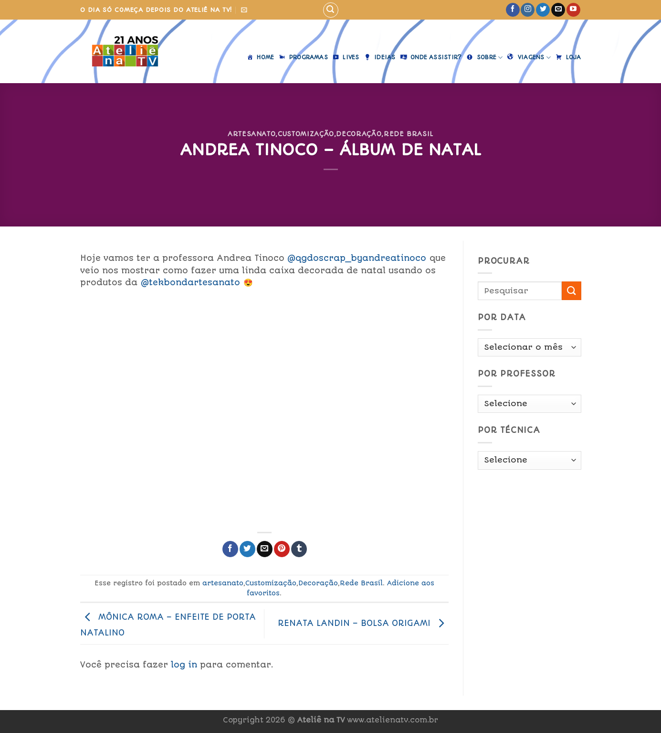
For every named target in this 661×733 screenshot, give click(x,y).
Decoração (358, 134)
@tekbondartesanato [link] (190, 282)
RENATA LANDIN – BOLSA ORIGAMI (363, 623)
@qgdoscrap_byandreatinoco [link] (356, 258)
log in (184, 664)
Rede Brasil (408, 134)
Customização (306, 134)
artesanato (251, 134)
